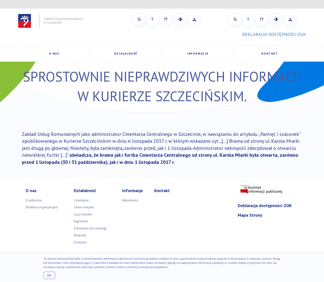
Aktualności (130, 200)
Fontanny (80, 242)
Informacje (198, 53)
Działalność (126, 53)
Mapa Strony (250, 215)
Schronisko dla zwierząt (90, 228)
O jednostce (34, 200)
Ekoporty (80, 235)
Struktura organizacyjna (42, 207)
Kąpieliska (81, 221)
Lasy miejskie (83, 214)
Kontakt (269, 53)
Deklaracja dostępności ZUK (265, 205)
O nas (54, 53)
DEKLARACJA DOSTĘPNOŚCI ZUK (274, 34)
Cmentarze (81, 200)
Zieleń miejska (84, 207)
